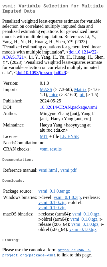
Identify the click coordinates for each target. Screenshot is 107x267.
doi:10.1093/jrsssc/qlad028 (41, 74)
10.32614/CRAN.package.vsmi (68, 109)
